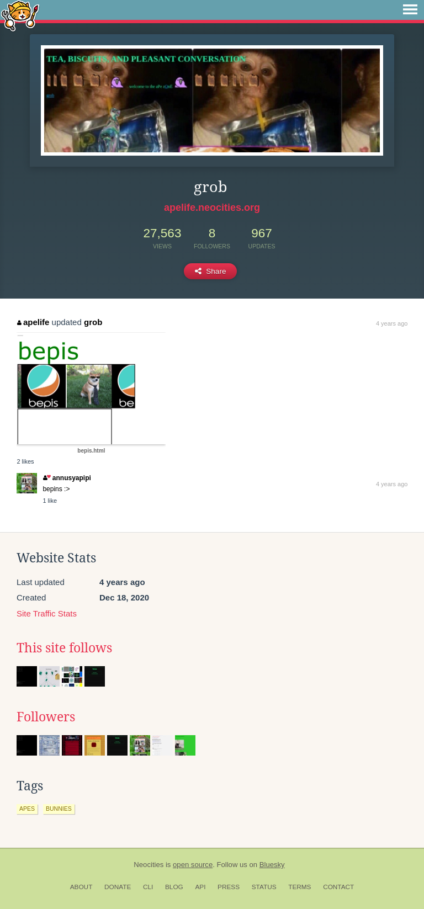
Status (264, 887)
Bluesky (272, 864)
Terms (299, 887)
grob (93, 322)
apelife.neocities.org (212, 207)
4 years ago (391, 323)
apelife (33, 322)
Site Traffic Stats (47, 613)
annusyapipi (67, 478)
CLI (148, 887)
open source (193, 864)
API (200, 887)
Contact (338, 887)
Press (229, 887)
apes (27, 808)
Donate (117, 887)
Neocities (148, 864)
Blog (174, 887)
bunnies (59, 808)
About (81, 887)
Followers (46, 717)
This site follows (64, 648)
